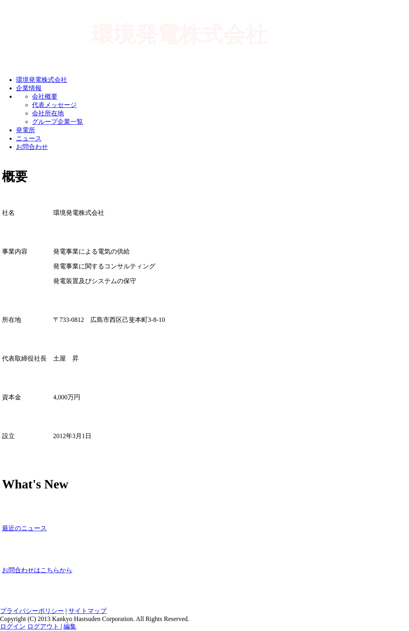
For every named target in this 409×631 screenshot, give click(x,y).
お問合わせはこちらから (37, 570)
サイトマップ (87, 610)
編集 (70, 626)
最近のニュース (24, 528)
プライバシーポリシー (32, 610)
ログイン (13, 626)
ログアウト (44, 626)
